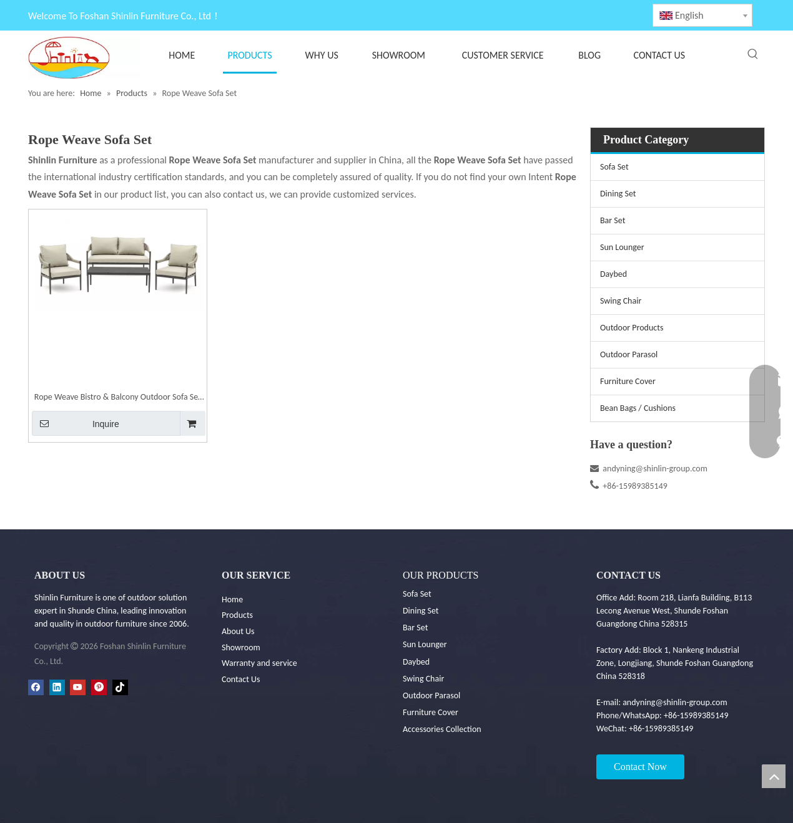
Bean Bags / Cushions (638, 408)
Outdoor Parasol (629, 354)
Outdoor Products (631, 327)
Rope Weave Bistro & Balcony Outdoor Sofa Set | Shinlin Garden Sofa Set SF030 (117, 398)
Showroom (241, 647)
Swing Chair (620, 301)
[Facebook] (36, 687)
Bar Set (612, 220)
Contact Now (640, 766)
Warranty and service (259, 663)
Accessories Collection (442, 729)
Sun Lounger (622, 247)
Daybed (613, 274)
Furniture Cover (628, 381)
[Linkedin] (57, 687)
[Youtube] (78, 687)
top (774, 776)
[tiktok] (120, 687)
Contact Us (241, 679)
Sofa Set (614, 166)
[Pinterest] (99, 687)
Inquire (75, 423)
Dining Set (618, 193)
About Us (238, 631)
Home (232, 599)
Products (237, 615)
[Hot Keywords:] (753, 54)
